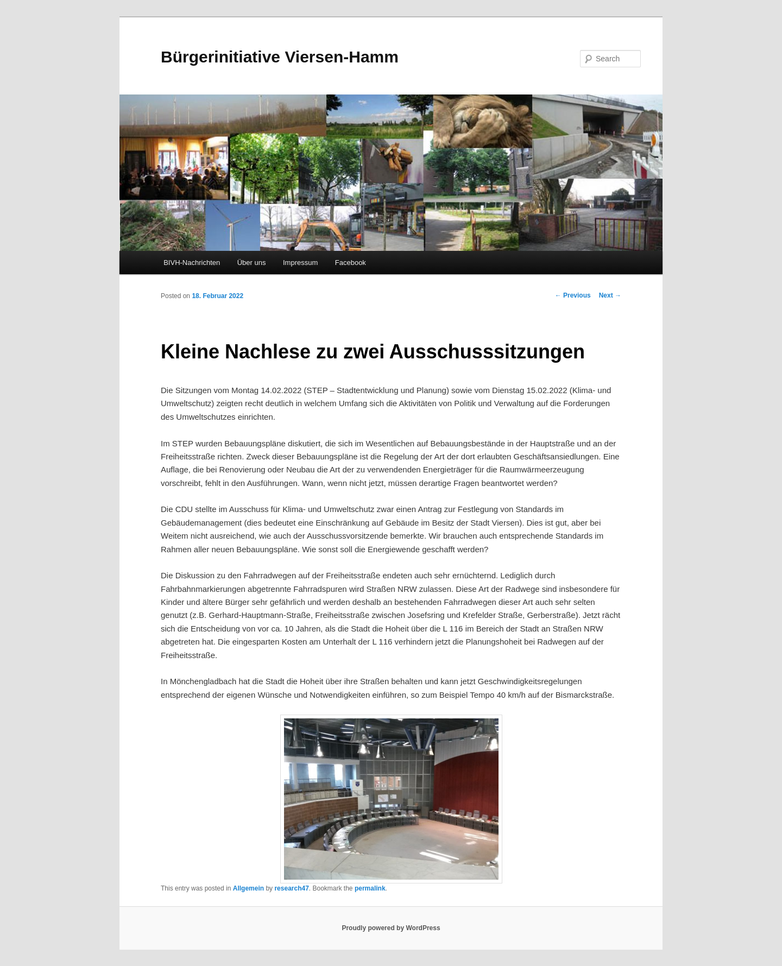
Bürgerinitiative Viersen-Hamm (280, 57)
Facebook (350, 262)
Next (610, 295)
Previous (573, 295)
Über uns (251, 262)
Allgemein (248, 888)
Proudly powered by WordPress (391, 928)
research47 (291, 888)
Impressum (300, 262)
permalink (370, 888)
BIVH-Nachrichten (191, 262)
